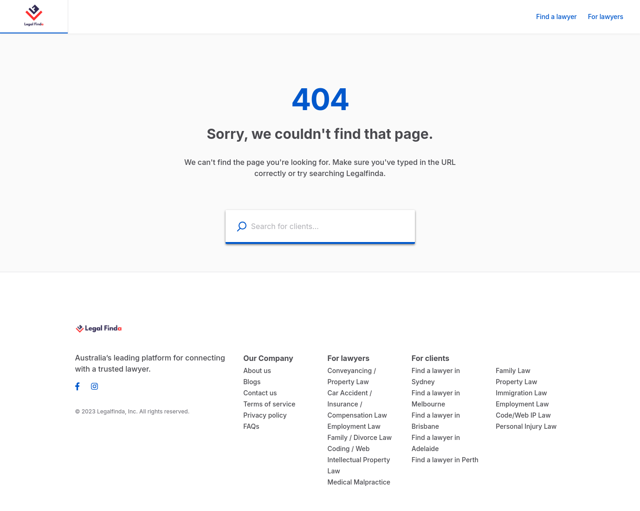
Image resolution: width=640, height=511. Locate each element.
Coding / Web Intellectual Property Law (356, 460)
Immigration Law (519, 393)
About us (256, 370)
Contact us (258, 393)
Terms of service (267, 404)
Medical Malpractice (356, 482)
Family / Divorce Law (357, 437)
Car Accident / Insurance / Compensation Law (355, 404)
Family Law (512, 370)
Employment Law (352, 426)
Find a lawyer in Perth (443, 448)
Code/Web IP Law (522, 415)
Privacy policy (263, 415)
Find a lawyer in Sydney (446, 370)
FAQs (251, 426)
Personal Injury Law (524, 426)
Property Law (515, 382)
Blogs (251, 382)
